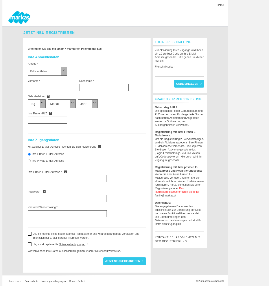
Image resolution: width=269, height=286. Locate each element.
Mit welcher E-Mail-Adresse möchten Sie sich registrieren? (62, 146)
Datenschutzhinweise (107, 251)
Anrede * (33, 63)
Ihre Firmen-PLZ (37, 113)
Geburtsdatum (36, 96)
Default (48, 96)
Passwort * (34, 191)
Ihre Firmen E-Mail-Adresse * (45, 172)
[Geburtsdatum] (37, 103)
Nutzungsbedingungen (72, 244)
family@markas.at (165, 195)
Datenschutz (31, 281)
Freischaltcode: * (165, 66)
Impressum (15, 281)
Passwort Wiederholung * (42, 207)
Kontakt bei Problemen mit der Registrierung (177, 239)
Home (220, 5)
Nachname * (86, 80)
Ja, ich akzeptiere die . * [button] (60, 244)
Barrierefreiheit (77, 281)
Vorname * (34, 80)
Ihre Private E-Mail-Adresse (48, 160)
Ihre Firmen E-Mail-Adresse (48, 154)
